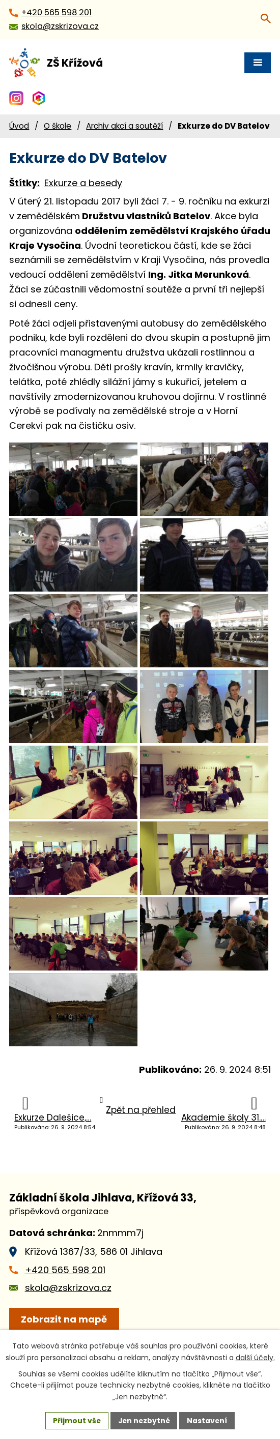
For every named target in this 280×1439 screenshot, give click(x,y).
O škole (57, 126)
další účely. (255, 1357)
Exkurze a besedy (83, 183)
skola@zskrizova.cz (68, 1312)
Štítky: (24, 183)
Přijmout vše (75, 1420)
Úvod (19, 126)
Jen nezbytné (144, 1420)
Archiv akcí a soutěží (124, 126)
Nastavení (208, 1420)
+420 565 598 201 (65, 1294)
